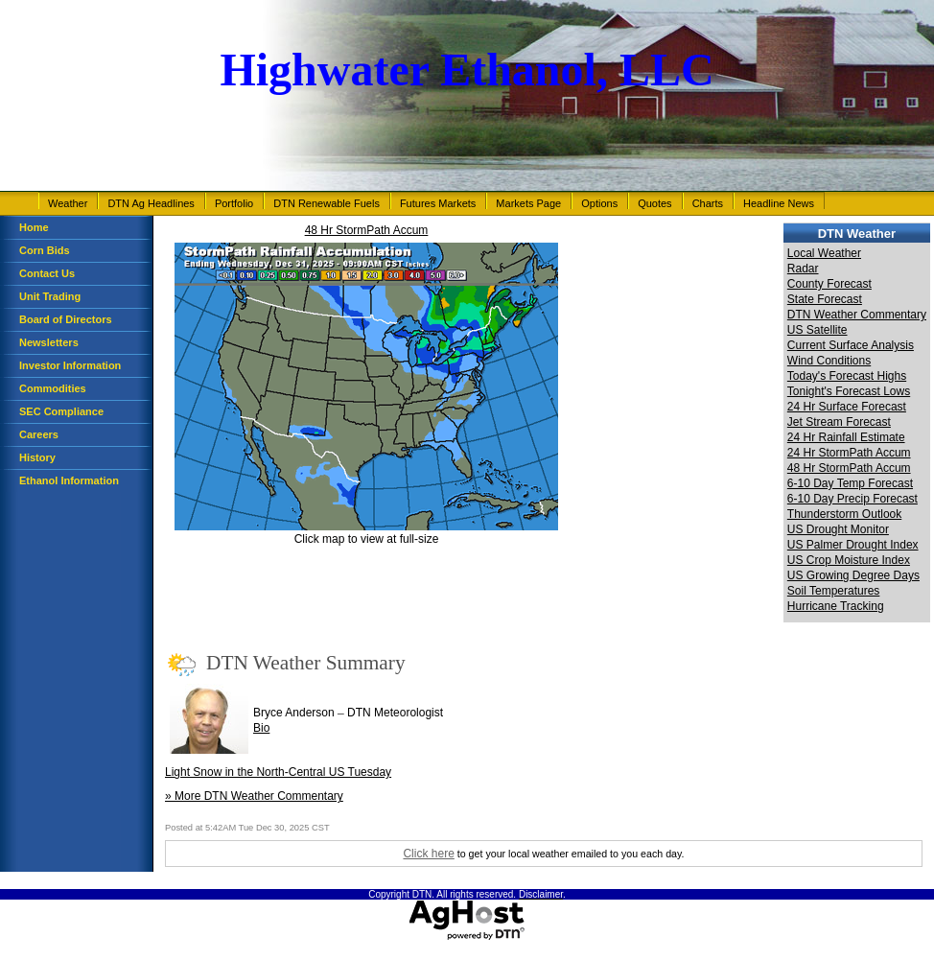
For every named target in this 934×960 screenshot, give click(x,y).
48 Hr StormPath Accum (367, 230)
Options (599, 203)
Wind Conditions (829, 360)
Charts (707, 203)
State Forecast (824, 299)
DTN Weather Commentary (856, 314)
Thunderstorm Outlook (844, 514)
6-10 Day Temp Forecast (850, 483)
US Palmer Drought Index (853, 544)
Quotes (654, 203)
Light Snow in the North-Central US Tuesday (278, 772)
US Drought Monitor (838, 529)
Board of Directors (65, 319)
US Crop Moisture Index (848, 560)
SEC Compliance (61, 411)
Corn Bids (44, 250)
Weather (67, 203)
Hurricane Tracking (835, 606)
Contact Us (47, 273)
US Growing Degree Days (853, 575)
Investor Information (70, 365)
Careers (38, 434)
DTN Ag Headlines (151, 203)
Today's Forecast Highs (846, 376)
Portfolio (234, 203)
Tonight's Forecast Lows (848, 391)
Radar (803, 268)
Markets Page (528, 203)
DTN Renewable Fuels (326, 203)
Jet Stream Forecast (839, 422)
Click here (428, 853)
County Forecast (829, 284)
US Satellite (817, 330)
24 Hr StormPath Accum (849, 452)
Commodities (52, 388)
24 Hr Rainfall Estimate (846, 437)
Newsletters (49, 342)
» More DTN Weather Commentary (254, 796)
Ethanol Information (69, 480)
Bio (261, 728)
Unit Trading (50, 296)
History (37, 457)
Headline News (778, 203)
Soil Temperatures (833, 590)
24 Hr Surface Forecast (846, 406)
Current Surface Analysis (850, 345)
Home (34, 227)
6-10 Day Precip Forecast (852, 498)
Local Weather (824, 253)
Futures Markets (438, 203)
